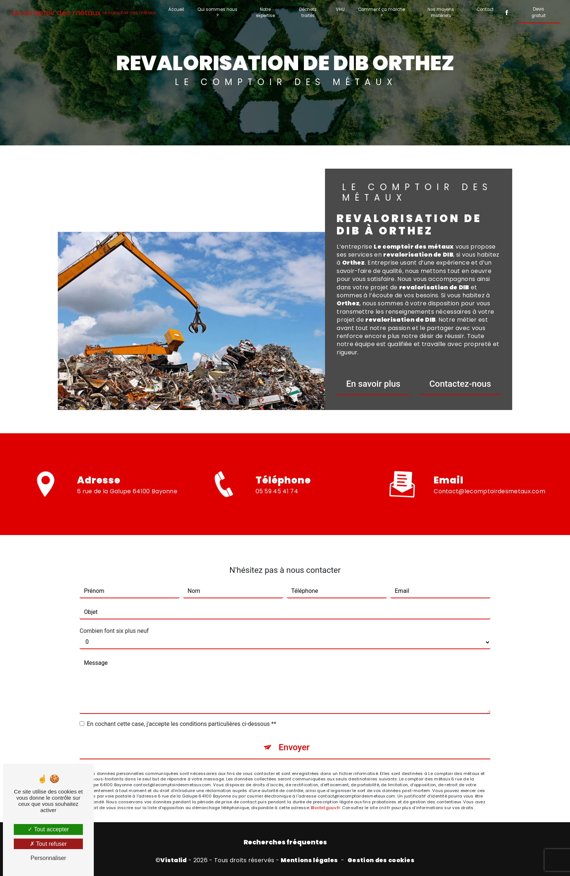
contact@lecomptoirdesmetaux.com (489, 479)
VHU (340, 9)
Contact (485, 9)
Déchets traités (308, 13)
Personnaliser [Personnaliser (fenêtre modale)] (48, 858)
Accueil (176, 9)
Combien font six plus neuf (114, 618)
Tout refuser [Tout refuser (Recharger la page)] (48, 844)
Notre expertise (265, 13)
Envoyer (293, 735)
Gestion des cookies (381, 860)
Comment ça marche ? (381, 13)
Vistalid (173, 860)
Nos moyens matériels (441, 13)
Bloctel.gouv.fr (325, 795)
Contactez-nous (460, 384)
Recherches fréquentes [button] (285, 842)
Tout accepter (48, 829)
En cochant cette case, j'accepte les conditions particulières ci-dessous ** (181, 711)
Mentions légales (309, 860)
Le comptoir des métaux (83, 13)
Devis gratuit (538, 12)
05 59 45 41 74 (277, 503)
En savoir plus (373, 384)
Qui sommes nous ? (217, 13)
